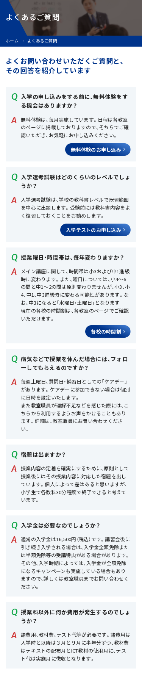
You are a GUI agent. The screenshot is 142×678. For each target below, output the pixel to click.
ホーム (12, 41)
